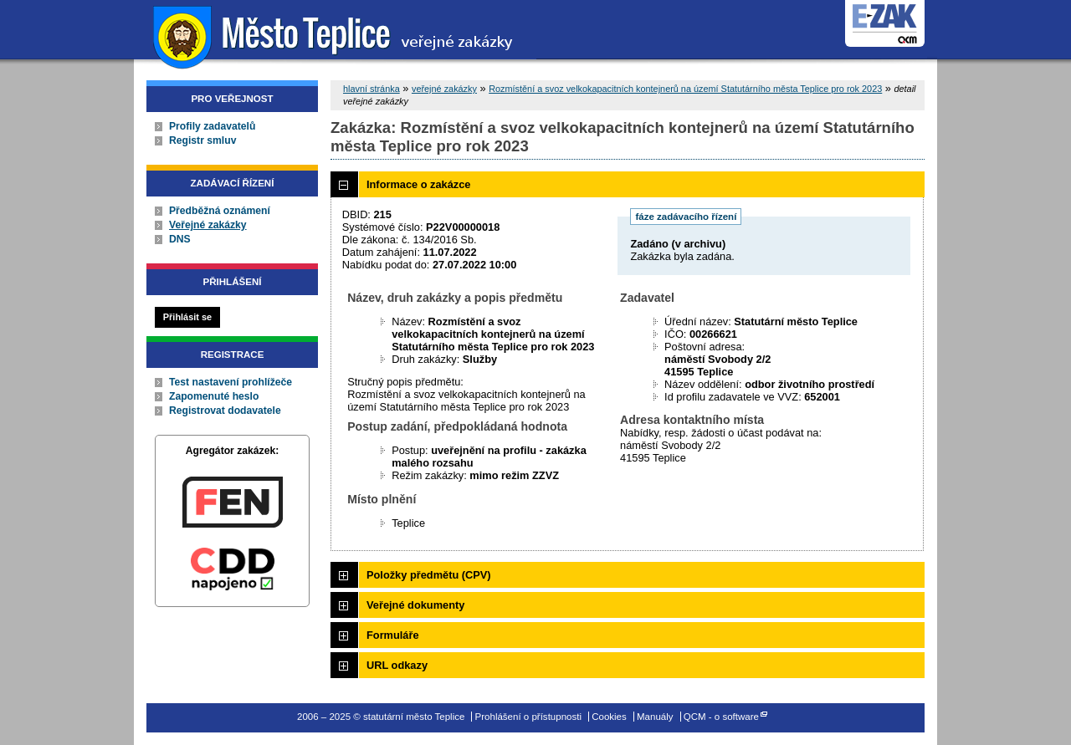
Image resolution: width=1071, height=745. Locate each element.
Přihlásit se (187, 317)
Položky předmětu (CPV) (428, 575)
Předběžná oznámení (219, 211)
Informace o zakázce (418, 184)
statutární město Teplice (335, 35)
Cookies (609, 717)
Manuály (655, 717)
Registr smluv (202, 140)
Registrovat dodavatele (225, 410)
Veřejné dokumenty (415, 605)
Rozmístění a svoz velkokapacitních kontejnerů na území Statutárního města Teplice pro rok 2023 (685, 89)
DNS (180, 239)
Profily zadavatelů (212, 126)
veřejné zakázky (444, 89)
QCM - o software (721, 717)
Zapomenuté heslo (214, 396)
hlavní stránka (371, 89)
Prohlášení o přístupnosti (528, 717)
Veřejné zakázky (208, 225)
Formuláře (392, 635)
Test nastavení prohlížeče (230, 382)
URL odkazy (397, 665)
